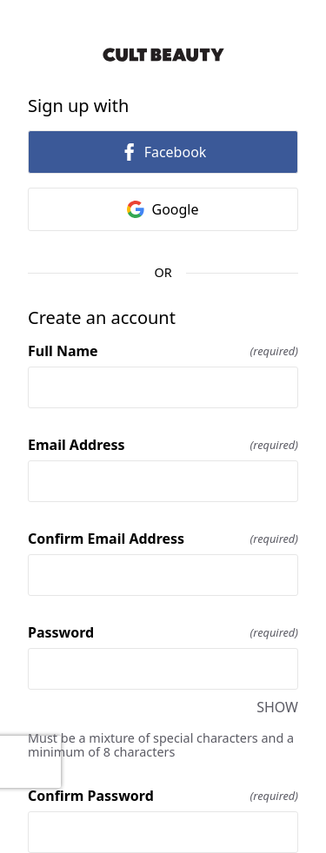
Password (163, 632)
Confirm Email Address (163, 538)
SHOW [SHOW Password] (277, 707)
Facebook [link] (163, 152)
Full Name (163, 351)
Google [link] (162, 209)
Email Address (163, 444)
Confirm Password (163, 795)
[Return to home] (163, 55)
